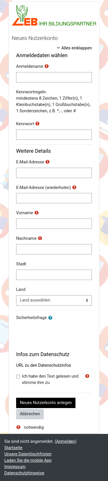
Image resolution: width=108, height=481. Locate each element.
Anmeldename (29, 66)
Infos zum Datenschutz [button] (42, 354)
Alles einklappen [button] (76, 48)
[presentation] (60, 334)
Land (20, 289)
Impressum (15, 466)
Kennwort (25, 123)
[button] (51, 318)
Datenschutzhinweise (24, 473)
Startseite (13, 447)
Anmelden (65, 441)
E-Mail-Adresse (30, 162)
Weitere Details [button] (33, 151)
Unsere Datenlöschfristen (28, 454)
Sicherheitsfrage (31, 317)
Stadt (21, 263)
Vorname (24, 212)
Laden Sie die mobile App (28, 460)
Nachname (26, 238)
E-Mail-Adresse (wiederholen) (43, 187)
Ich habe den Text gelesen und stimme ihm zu (50, 379)
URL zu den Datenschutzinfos (43, 365)
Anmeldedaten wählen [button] (41, 55)
